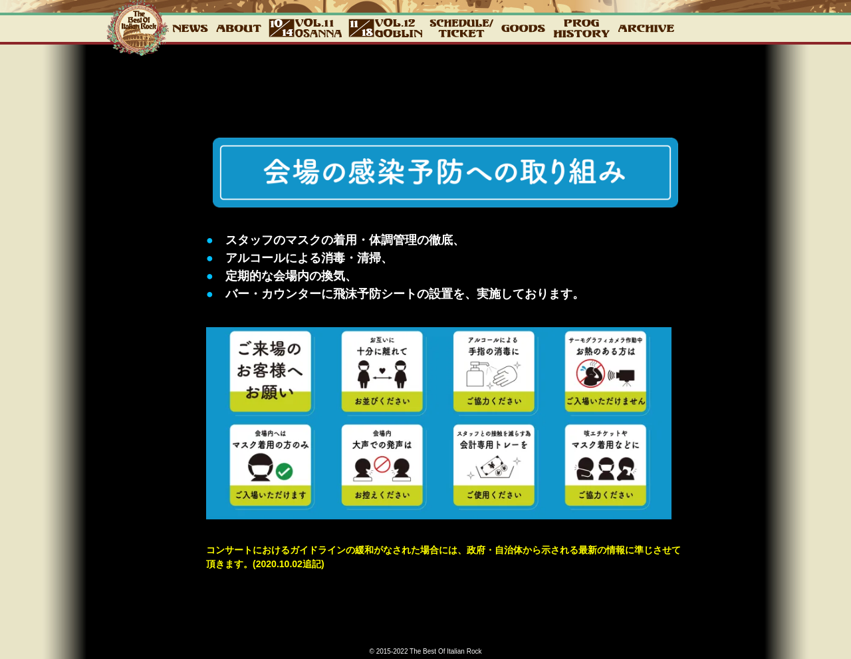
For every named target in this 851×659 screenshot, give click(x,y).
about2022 (238, 28)
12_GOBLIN (386, 28)
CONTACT (709, 28)
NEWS (190, 28)
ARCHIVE (645, 28)
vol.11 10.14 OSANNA (306, 28)
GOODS (523, 28)
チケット (461, 28)
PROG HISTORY (581, 28)
